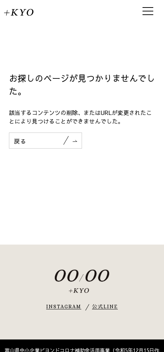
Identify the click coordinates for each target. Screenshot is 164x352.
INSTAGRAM (63, 306)
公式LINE (105, 306)
